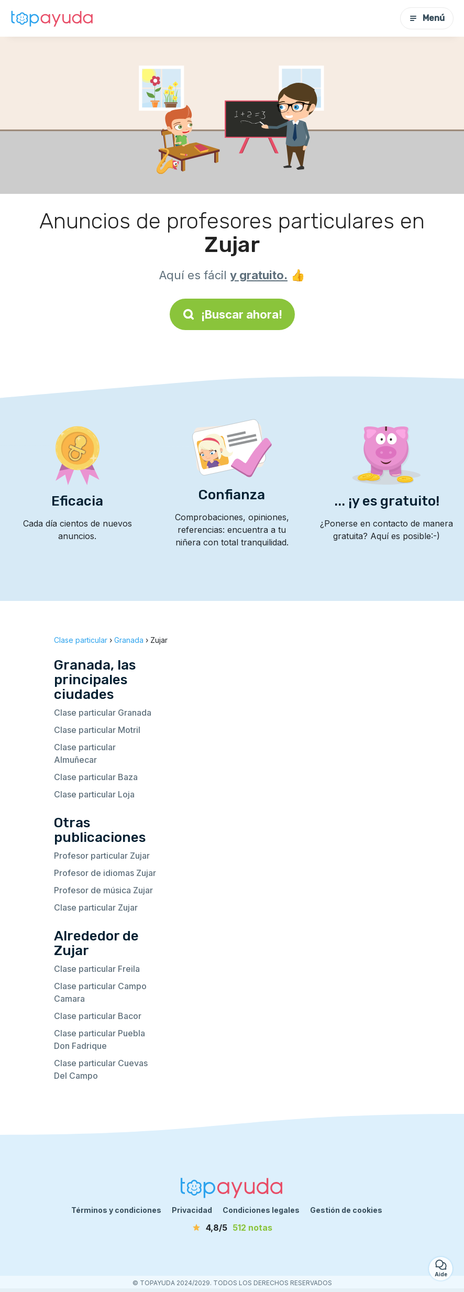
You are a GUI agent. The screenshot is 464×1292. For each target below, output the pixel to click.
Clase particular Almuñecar (85, 753)
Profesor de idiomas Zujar (105, 873)
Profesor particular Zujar (102, 855)
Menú (427, 18)
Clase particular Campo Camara (100, 992)
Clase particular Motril (97, 730)
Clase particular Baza (96, 777)
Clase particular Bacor (97, 1016)
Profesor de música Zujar (103, 890)
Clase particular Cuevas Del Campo (101, 1069)
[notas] (232, 1227)
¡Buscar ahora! (232, 314)
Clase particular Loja (94, 794)
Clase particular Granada (102, 712)
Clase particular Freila (97, 968)
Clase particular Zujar (96, 907)
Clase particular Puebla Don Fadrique (99, 1039)
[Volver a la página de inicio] (52, 18)
